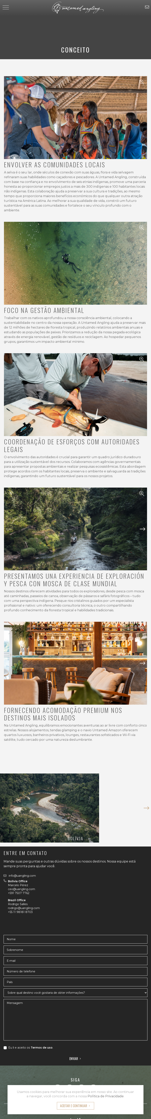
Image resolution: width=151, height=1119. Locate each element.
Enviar (73, 1058)
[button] (142, 534)
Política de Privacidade (106, 1096)
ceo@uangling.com (21, 889)
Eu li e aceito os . (30, 1047)
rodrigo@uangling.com (24, 908)
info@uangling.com (20, 875)
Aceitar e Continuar (73, 1105)
